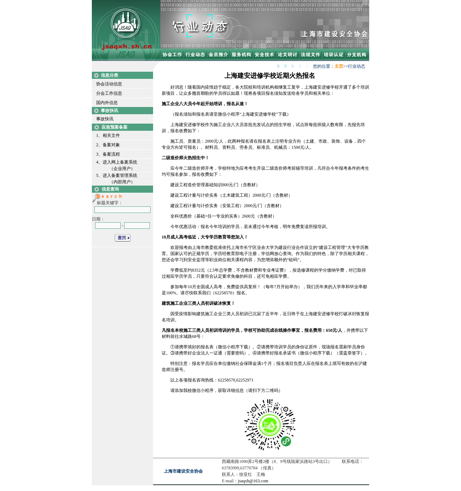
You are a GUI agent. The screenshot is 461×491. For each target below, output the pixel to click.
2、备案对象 (108, 144)
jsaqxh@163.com (253, 480)
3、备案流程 (108, 154)
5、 (99, 175)
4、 (99, 162)
